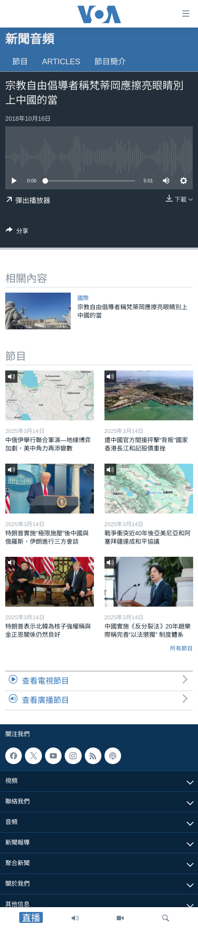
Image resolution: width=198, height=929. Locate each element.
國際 (83, 298)
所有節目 (181, 648)
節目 (20, 61)
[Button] (17, 232)
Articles (61, 61)
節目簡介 (110, 61)
